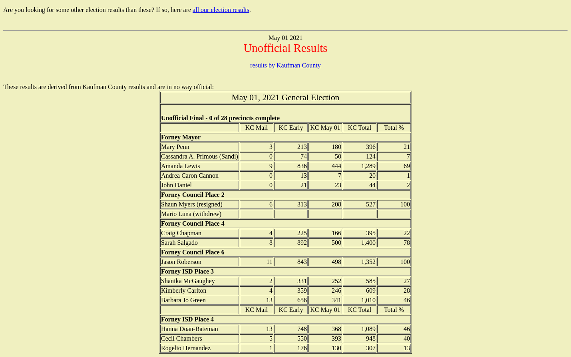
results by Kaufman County (285, 65)
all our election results (221, 9)
